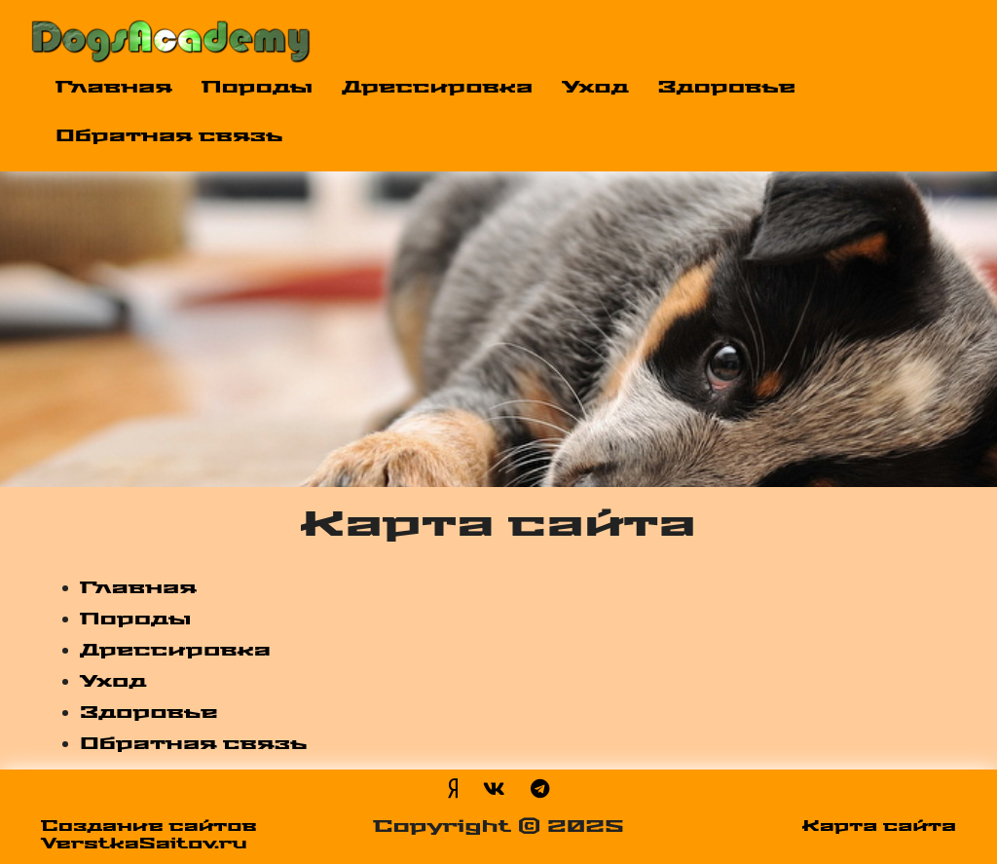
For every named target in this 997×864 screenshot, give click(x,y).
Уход (595, 87)
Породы (257, 87)
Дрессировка (437, 87)
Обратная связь (169, 136)
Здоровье (727, 87)
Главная (113, 87)
